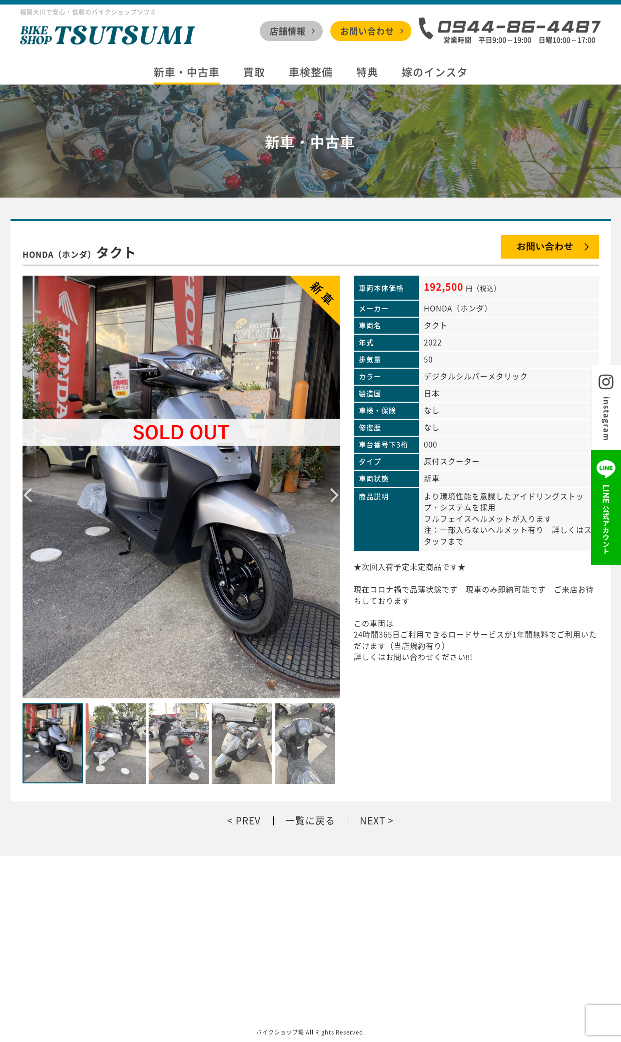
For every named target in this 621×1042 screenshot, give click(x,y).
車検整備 (311, 72)
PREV (248, 820)
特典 (367, 72)
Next (335, 487)
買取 (254, 72)
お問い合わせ (367, 31)
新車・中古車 (187, 72)
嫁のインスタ (435, 72)
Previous (28, 487)
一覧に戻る (310, 820)
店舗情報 (288, 31)
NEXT (372, 820)
